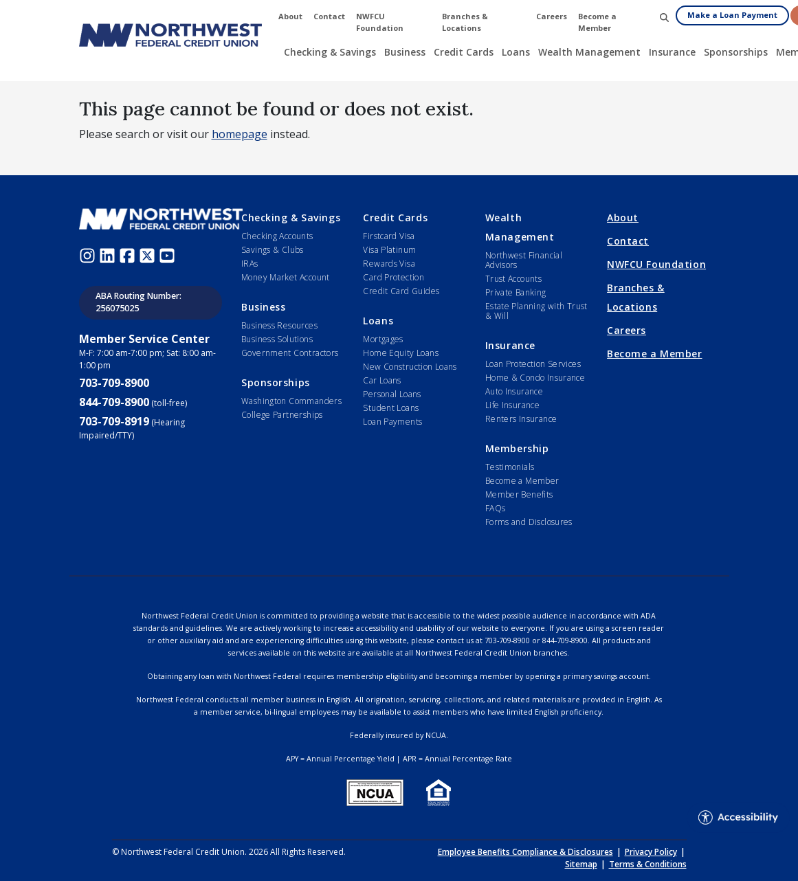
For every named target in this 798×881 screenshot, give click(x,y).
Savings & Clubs (272, 250)
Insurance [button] (672, 51)
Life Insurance (512, 405)
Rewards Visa (389, 263)
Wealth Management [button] (589, 51)
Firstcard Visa (388, 236)
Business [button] (404, 51)
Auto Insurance (514, 391)
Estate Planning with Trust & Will (536, 311)
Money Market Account (285, 277)
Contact (628, 240)
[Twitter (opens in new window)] (149, 254)
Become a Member (522, 481)
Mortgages (383, 339)
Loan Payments (392, 421)
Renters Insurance (521, 419)
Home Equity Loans (401, 353)
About (623, 217)
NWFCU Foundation (656, 264)
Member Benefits (519, 494)
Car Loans (382, 380)
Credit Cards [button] (464, 51)
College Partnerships (282, 415)
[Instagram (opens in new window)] (89, 254)
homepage (239, 134)
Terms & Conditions (648, 864)
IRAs (249, 263)
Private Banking (515, 292)
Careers (626, 330)
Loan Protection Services (533, 364)
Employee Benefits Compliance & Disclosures (525, 852)
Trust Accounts (513, 279)
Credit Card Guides (401, 291)
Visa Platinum (389, 250)
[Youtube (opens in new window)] (169, 254)
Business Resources (279, 325)
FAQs (495, 508)
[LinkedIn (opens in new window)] (109, 254)
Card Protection (393, 277)
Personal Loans (392, 394)
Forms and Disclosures (529, 522)
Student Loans (391, 408)
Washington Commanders (291, 401)
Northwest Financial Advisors (523, 260)
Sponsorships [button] (736, 51)
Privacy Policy (651, 852)
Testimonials (510, 467)
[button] (664, 16)
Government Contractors (289, 353)
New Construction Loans (409, 366)
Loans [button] (516, 51)
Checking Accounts (277, 236)
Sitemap (581, 864)
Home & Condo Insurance (535, 377)
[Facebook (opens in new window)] (129, 254)
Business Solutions (277, 339)
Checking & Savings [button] (330, 51)
